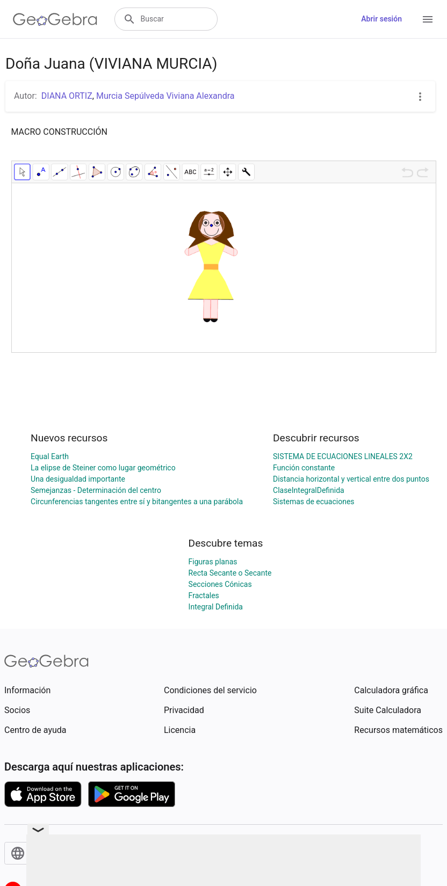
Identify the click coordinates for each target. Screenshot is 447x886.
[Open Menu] (427, 19)
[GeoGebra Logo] (55, 19)
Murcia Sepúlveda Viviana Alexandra (165, 96)
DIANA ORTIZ (66, 96)
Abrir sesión (381, 18)
